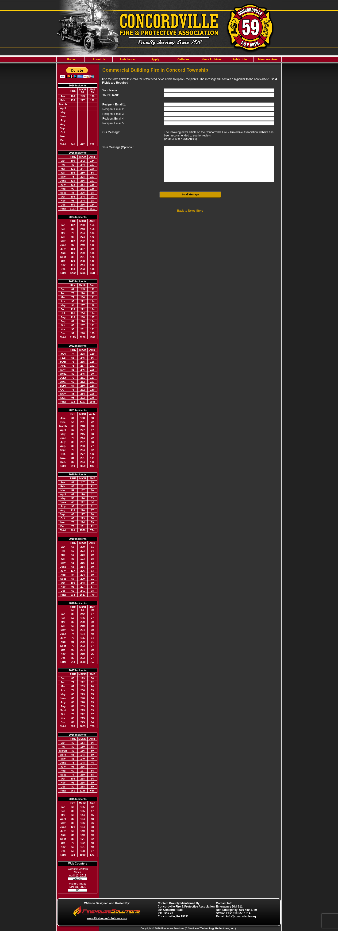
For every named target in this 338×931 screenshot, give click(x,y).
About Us (98, 59)
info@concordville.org (241, 916)
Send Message (190, 194)
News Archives (211, 59)
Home (70, 59)
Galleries (183, 59)
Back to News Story (190, 210)
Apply (155, 59)
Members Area (267, 59)
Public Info (239, 59)
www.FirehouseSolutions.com (107, 918)
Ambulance (127, 59)
